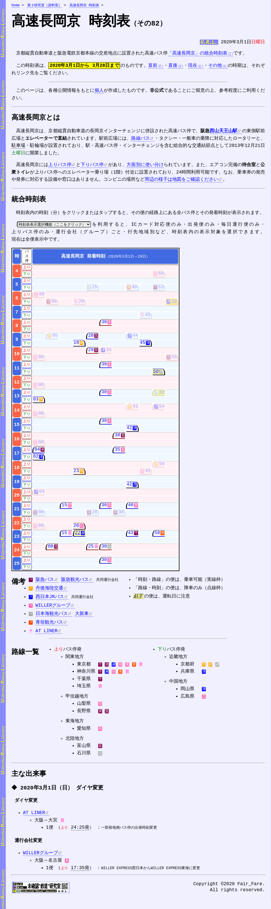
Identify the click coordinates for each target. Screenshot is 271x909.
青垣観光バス (49, 625)
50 (161, 276)
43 (135, 409)
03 (35, 402)
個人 (99, 92)
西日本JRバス (50, 599)
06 (54, 304)
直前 (152, 67)
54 (161, 409)
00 (41, 297)
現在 (192, 67)
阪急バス (45, 582)
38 (117, 438)
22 (77, 535)
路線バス (140, 140)
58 (174, 304)
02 (35, 459)
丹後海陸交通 (49, 591)
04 (37, 452)
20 (81, 304)
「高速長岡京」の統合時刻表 (197, 54)
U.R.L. (209, 43)
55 (174, 360)
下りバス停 (92, 167)
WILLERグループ (53, 608)
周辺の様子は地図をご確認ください (181, 181)
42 (129, 430)
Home (15, 5)
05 (55, 338)
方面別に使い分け (145, 167)
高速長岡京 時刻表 (84, 5)
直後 (172, 67)
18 (76, 345)
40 (134, 290)
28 (91, 338)
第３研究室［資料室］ (44, 5)
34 (108, 352)
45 (147, 317)
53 (161, 290)
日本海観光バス (52, 616)
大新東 (82, 616)
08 (50, 549)
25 (94, 290)
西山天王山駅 (223, 133)
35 (117, 452)
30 (104, 325)
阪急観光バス (75, 582)
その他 (215, 67)
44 (135, 338)
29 (91, 352)
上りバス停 (59, 167)
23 (76, 473)
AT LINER (47, 633)
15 (64, 508)
